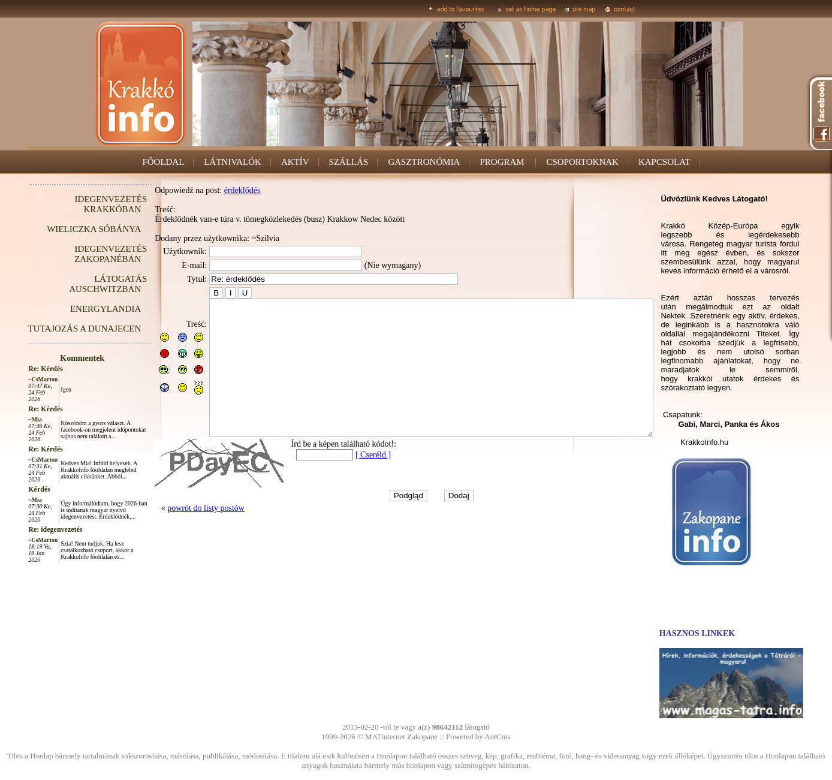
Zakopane (422, 736)
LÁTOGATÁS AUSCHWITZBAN (81, 284)
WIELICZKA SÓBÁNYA (67, 229)
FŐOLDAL (163, 162)
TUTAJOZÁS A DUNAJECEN (57, 328)
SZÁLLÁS (349, 162)
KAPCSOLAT (664, 162)
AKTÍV (295, 162)
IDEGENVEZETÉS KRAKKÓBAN (83, 204)
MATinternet (385, 736)
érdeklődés (215, 190)
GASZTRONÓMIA (424, 162)
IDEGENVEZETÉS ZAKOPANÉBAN (83, 254)
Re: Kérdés (18, 369)
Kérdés (12, 489)
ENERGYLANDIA (78, 309)
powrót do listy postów (179, 535)
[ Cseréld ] (346, 481)
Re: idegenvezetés (28, 529)
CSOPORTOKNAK (582, 162)
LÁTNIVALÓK (232, 162)
